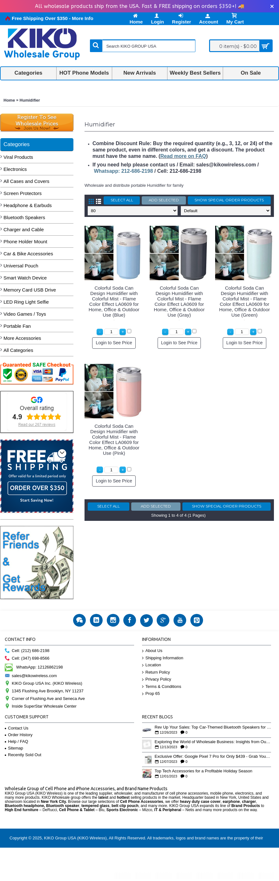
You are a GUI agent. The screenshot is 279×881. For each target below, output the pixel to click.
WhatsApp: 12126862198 (34, 667)
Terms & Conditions (161, 686)
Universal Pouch (20, 265)
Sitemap (14, 748)
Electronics (15, 169)
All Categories (18, 350)
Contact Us (16, 728)
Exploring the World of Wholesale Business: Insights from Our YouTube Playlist (213, 742)
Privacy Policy (156, 679)
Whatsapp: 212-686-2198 (123, 171)
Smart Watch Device (25, 277)
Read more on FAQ (183, 156)
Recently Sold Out (23, 754)
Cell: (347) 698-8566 (27, 658)
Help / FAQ (16, 741)
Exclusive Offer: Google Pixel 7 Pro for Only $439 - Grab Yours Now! (213, 756)
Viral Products (18, 157)
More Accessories (22, 338)
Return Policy (156, 672)
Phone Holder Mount (25, 241)
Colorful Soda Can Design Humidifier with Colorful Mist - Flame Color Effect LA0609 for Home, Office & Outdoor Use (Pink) (114, 439)
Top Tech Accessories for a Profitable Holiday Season (204, 771)
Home (9, 100)
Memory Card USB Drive (29, 290)
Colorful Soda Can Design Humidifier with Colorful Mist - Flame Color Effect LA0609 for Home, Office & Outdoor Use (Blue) (114, 301)
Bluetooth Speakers (24, 217)
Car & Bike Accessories (28, 253)
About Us (152, 651)
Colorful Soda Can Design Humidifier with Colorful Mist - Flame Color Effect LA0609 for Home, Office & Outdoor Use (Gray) (179, 301)
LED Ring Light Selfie (26, 302)
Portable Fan (17, 326)
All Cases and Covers (26, 181)
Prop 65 (151, 693)
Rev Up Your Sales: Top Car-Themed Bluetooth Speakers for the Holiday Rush (213, 727)
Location (151, 665)
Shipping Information (162, 658)
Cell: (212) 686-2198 (27, 651)
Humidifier (30, 100)
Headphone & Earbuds (27, 205)
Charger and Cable (23, 229)
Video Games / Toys (24, 314)
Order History (18, 734)
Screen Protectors (22, 193)
